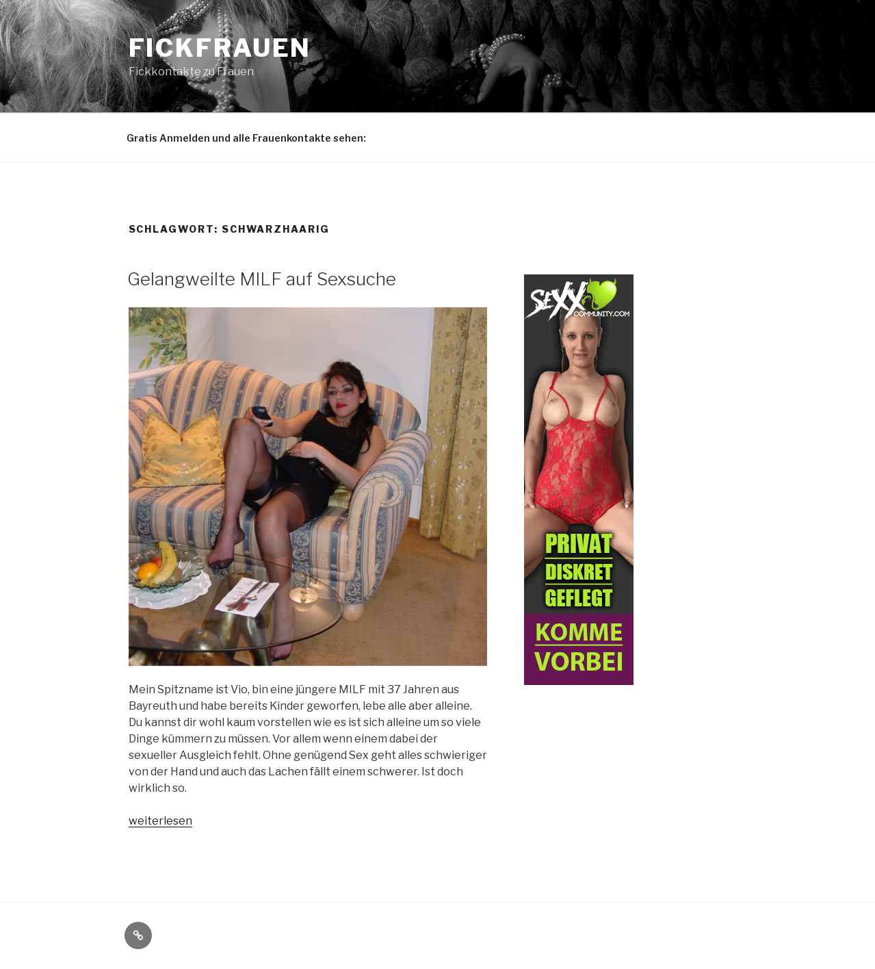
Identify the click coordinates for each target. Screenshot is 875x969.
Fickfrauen (220, 48)
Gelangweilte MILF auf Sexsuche (261, 278)
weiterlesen (160, 820)
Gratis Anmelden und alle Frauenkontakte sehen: (246, 138)
